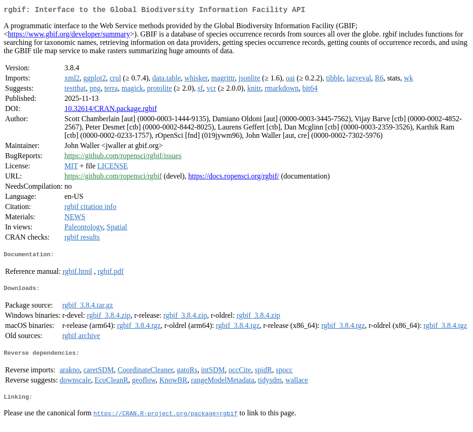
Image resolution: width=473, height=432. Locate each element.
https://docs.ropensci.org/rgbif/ (233, 178)
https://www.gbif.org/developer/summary (69, 36)
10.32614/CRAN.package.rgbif (110, 110)
